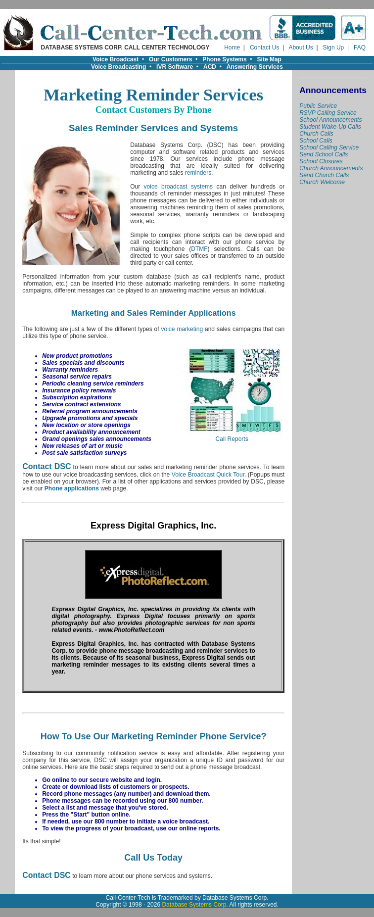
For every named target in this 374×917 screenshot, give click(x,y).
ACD (209, 66)
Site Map (269, 59)
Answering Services (255, 66)
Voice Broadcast (116, 59)
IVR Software (174, 66)
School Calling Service (329, 147)
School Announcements (330, 119)
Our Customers (170, 59)
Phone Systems (224, 59)
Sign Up (333, 47)
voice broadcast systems (178, 186)
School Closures (320, 161)
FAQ (360, 47)
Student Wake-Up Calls (330, 126)
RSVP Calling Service (328, 112)
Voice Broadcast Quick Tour (208, 474)
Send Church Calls (324, 175)
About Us (300, 47)
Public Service (318, 105)
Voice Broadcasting (118, 66)
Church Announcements (331, 168)
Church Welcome (322, 182)
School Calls (315, 140)
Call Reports (232, 436)
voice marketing (182, 329)
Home (232, 47)
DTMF (199, 248)
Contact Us (264, 47)
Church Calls (316, 133)
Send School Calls (323, 154)
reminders (198, 172)
